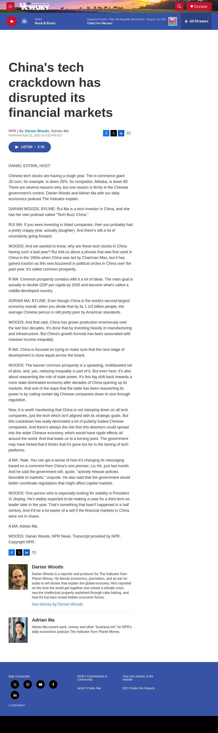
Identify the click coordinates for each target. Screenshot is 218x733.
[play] (11, 21)
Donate (200, 6)
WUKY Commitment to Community (92, 678)
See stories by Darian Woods (57, 604)
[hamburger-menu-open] (10, 6)
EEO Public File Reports (139, 688)
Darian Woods (37, 131)
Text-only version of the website (138, 678)
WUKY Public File (89, 688)
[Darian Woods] (18, 577)
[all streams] (196, 21)
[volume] (24, 21)
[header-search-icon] (179, 6)
